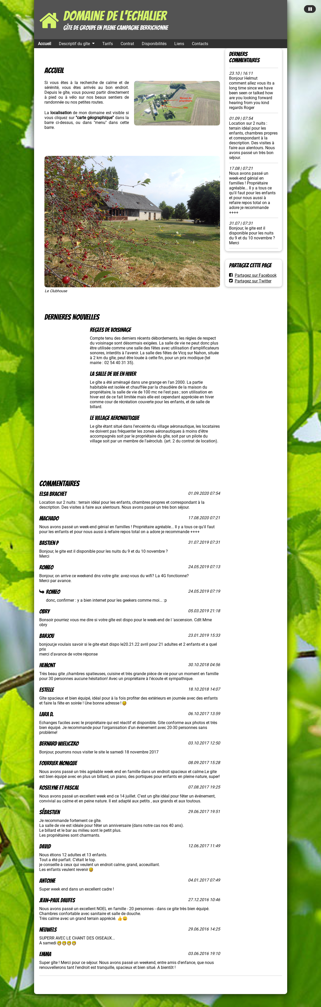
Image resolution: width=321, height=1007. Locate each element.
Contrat (127, 43)
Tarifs (107, 43)
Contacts (200, 43)
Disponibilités (154, 43)
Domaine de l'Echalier (114, 16)
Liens (179, 43)
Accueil (44, 43)
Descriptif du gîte (74, 43)
